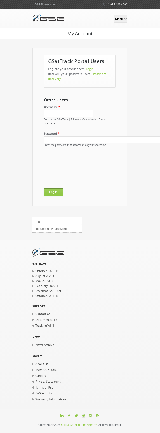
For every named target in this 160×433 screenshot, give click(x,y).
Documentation (46, 320)
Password (51, 134)
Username (52, 107)
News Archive (44, 345)
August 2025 (43, 276)
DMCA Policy (44, 393)
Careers (40, 376)
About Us (41, 364)
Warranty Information (50, 399)
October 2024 (44, 296)
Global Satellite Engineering (79, 424)
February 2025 (45, 286)
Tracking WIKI (44, 326)
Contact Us (42, 314)
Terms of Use (44, 387)
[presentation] (62, 169)
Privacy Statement (48, 382)
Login (90, 69)
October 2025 (44, 271)
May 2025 (42, 281)
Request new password (51, 228)
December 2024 (46, 291)
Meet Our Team (46, 370)
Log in (47, 220)
